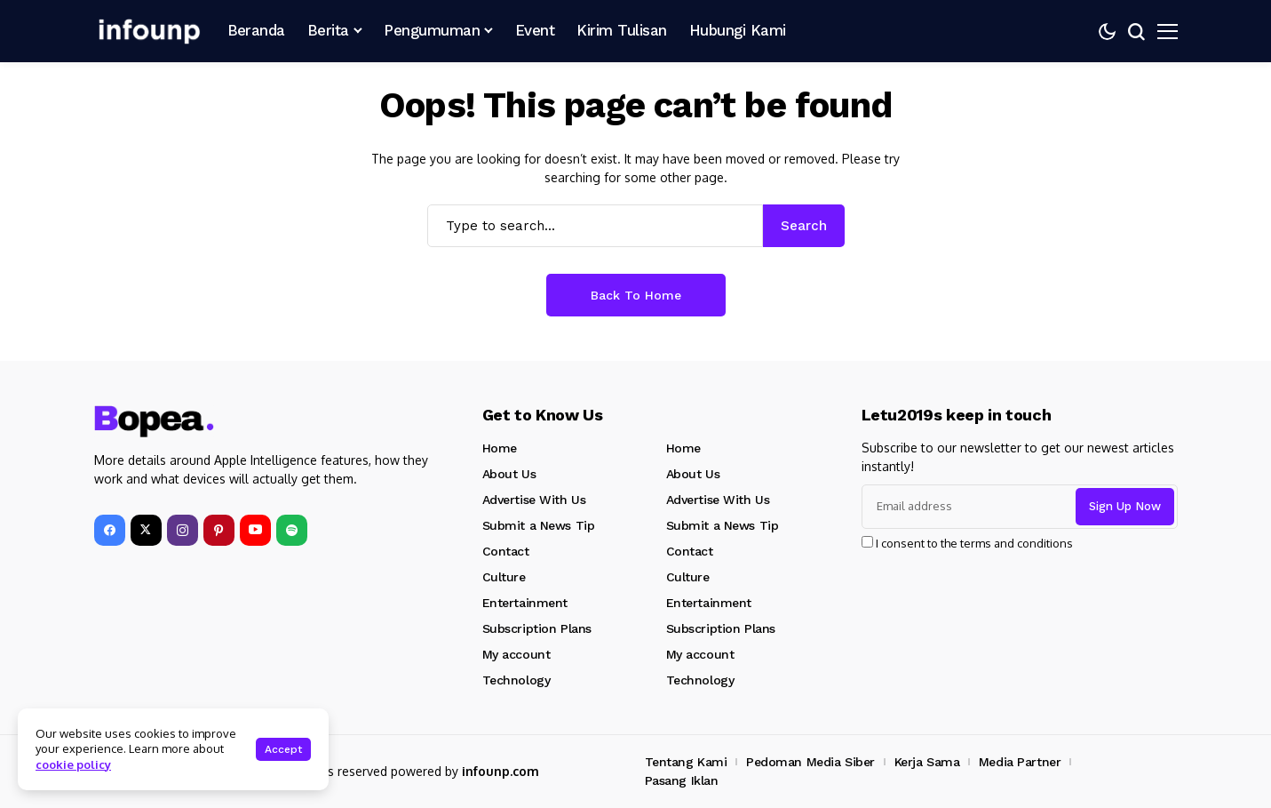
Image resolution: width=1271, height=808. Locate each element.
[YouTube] (255, 530)
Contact (505, 551)
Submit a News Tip (538, 525)
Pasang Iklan (682, 780)
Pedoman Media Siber (810, 762)
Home (499, 448)
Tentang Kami (686, 762)
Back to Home (636, 295)
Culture (504, 577)
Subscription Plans (537, 628)
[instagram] (182, 530)
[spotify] (291, 530)
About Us (509, 474)
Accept (283, 749)
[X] (146, 530)
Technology (516, 680)
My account (516, 654)
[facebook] (109, 530)
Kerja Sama (927, 762)
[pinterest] (218, 530)
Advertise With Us (534, 499)
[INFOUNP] (147, 30)
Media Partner (1020, 762)
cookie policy (73, 764)
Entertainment (525, 603)
